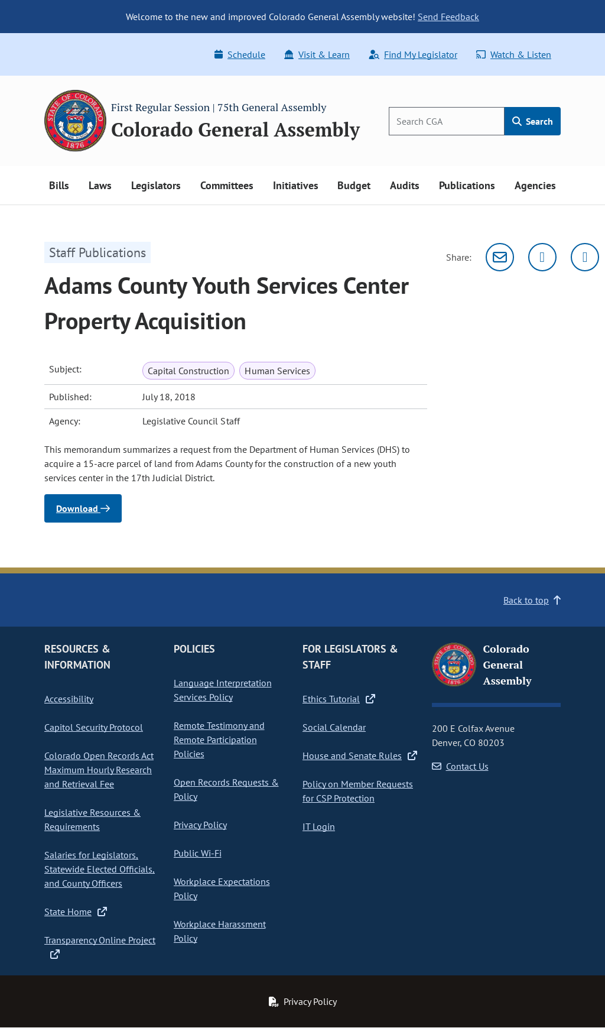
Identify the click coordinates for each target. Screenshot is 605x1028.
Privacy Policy (200, 825)
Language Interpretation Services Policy (223, 690)
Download (83, 508)
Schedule (239, 54)
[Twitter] (542, 257)
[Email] (500, 257)
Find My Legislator (413, 54)
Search (532, 121)
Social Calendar (334, 727)
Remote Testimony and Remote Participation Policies (219, 739)
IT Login (318, 826)
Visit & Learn (317, 54)
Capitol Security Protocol (93, 727)
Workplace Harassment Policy (220, 931)
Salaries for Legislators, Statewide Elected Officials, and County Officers (99, 869)
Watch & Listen (513, 54)
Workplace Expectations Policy (222, 888)
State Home (75, 911)
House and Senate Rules (359, 755)
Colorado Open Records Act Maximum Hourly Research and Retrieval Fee (99, 770)
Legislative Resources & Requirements (92, 819)
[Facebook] (585, 257)
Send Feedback (448, 16)
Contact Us (460, 766)
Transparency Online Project (99, 946)
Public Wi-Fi (198, 853)
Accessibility (68, 699)
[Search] (447, 121)
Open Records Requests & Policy (226, 789)
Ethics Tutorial (338, 699)
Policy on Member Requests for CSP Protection (357, 791)
